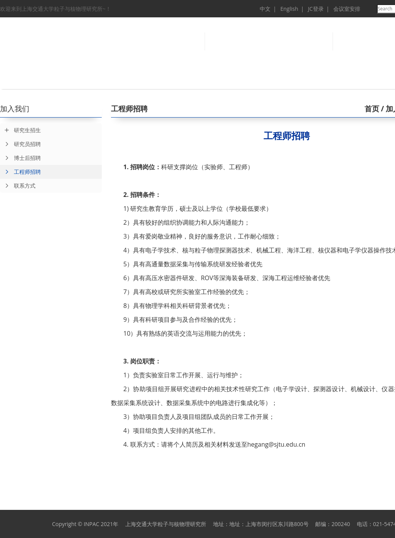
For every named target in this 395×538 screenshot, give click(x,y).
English (289, 8)
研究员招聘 (20, 144)
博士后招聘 (20, 158)
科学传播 (347, 78)
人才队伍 (208, 78)
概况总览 (69, 78)
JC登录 (316, 8)
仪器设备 (300, 78)
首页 (372, 109)
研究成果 (162, 78)
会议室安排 (346, 8)
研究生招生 (27, 130)
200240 (340, 524)
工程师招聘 (20, 172)
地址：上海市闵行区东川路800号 (269, 524)
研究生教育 (254, 78)
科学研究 (115, 78)
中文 (265, 8)
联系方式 (17, 186)
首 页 (23, 78)
